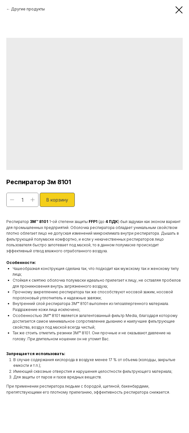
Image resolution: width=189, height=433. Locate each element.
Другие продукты (28, 9)
